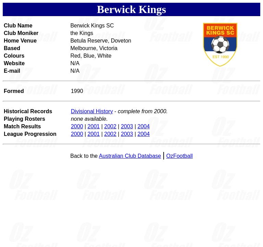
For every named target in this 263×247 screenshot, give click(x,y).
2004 (144, 126)
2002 (110, 126)
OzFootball (179, 156)
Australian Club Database (130, 156)
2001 (94, 126)
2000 (77, 126)
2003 (127, 126)
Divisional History (92, 111)
